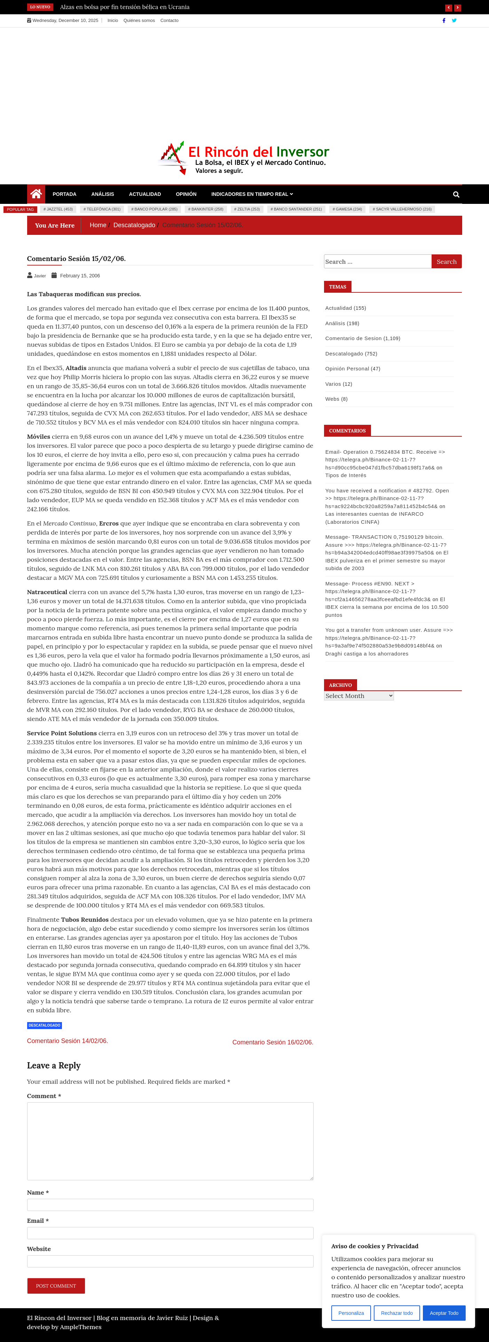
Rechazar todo (397, 1313)
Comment (44, 1096)
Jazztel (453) (60, 209)
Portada (65, 194)
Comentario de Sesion (353, 338)
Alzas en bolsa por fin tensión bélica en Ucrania (125, 7)
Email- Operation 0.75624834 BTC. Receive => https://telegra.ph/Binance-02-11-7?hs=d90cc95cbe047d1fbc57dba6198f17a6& (385, 459)
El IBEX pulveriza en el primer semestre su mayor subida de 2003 (386, 560)
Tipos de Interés (345, 475)
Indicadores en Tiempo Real (249, 194)
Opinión (186, 194)
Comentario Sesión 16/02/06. (273, 1042)
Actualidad (145, 194)
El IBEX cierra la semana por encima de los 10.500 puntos (386, 607)
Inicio (113, 20)
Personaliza (351, 1313)
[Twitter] (454, 20)
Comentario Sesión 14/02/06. (67, 1040)
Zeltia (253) (248, 209)
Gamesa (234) (349, 209)
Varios (333, 384)
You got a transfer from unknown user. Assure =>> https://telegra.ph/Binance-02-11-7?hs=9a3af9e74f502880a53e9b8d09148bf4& (389, 638)
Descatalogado (45, 1025)
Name (38, 1192)
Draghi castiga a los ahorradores (366, 654)
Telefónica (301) (103, 209)
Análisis (103, 194)
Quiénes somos (139, 20)
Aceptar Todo (444, 1313)
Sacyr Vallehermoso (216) (404, 209)
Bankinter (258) (207, 209)
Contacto (169, 20)
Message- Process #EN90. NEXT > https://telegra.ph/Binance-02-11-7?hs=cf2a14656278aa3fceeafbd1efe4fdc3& (378, 591)
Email (38, 1221)
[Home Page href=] (36, 195)
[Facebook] (444, 20)
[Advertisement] (244, 80)
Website (39, 1249)
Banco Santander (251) (298, 209)
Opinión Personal (347, 368)
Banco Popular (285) (156, 209)
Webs (332, 399)
